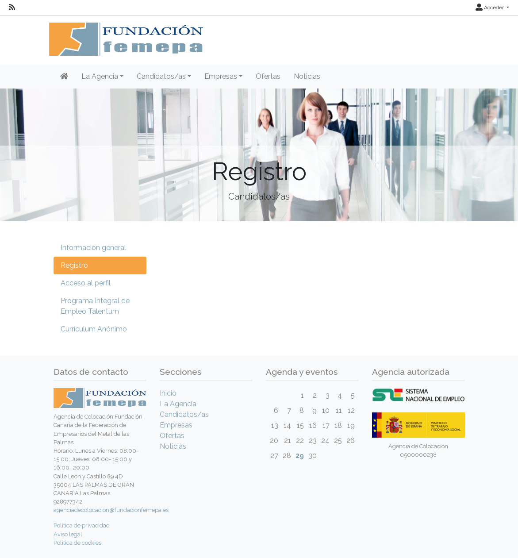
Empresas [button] (220, 76)
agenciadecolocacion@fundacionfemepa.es (111, 510)
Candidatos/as (184, 414)
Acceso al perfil (86, 283)
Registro (74, 265)
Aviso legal (68, 534)
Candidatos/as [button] (161, 76)
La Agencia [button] (99, 76)
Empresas (176, 425)
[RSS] (12, 7)
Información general (93, 247)
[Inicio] (64, 77)
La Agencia (178, 404)
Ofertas (268, 76)
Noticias (307, 76)
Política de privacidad (82, 525)
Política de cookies (77, 542)
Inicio (168, 393)
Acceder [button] (490, 7)
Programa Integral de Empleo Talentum (95, 306)
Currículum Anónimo (94, 329)
